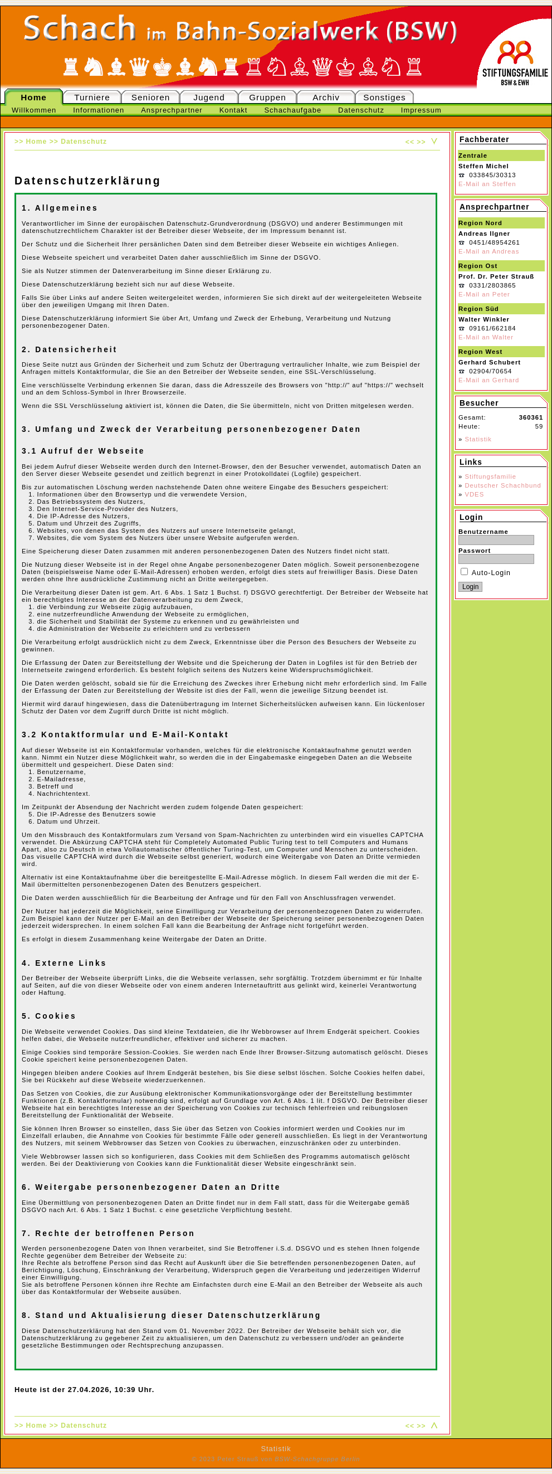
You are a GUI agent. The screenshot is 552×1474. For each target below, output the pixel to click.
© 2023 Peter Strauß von (276, 1459)
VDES (474, 494)
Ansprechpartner (171, 110)
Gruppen (267, 97)
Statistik (478, 439)
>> (421, 142)
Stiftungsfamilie (490, 476)
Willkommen (34, 110)
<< (410, 142)
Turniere (92, 97)
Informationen (98, 110)
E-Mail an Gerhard (488, 380)
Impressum (421, 110)
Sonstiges (384, 97)
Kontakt (233, 110)
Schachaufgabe (292, 110)
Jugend (208, 97)
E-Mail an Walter (486, 337)
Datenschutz (361, 110)
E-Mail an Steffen (487, 184)
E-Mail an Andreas (488, 251)
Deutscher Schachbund (503, 485)
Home (34, 97)
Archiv (326, 97)
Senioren (150, 97)
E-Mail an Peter (484, 294)
